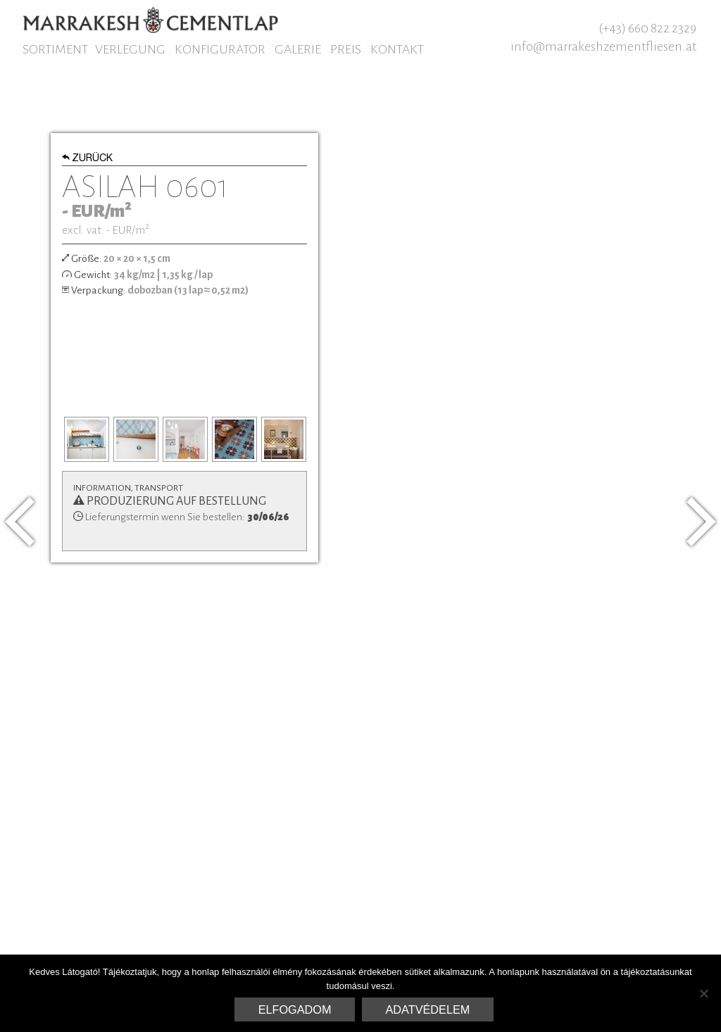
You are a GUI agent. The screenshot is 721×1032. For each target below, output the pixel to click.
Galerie (298, 49)
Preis (345, 49)
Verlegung (130, 49)
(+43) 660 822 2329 (647, 28)
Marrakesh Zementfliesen (150, 19)
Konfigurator (220, 49)
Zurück (87, 159)
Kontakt (397, 49)
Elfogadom (295, 1009)
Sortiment (55, 49)
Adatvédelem (428, 1009)
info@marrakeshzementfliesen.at (603, 46)
